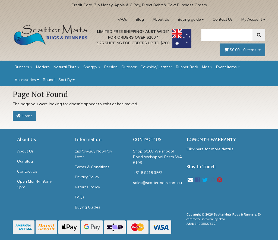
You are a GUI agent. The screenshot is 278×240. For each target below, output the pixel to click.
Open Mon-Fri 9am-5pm (34, 184)
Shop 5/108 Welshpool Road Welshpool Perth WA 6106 (157, 157)
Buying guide (189, 19)
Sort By (65, 79)
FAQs (122, 19)
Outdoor (129, 66)
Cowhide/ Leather (156, 66)
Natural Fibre (65, 66)
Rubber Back (187, 66)
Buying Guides (87, 207)
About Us (161, 19)
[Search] (227, 35)
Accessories (25, 79)
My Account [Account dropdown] (251, 19)
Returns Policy (87, 187)
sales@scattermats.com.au (157, 182)
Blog (140, 19)
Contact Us (223, 19)
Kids (205, 66)
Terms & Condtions (92, 166)
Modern (43, 66)
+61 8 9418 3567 (148, 172)
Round (49, 79)
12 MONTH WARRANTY (211, 139)
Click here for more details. (210, 149)
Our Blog (25, 161)
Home (24, 115)
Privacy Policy (87, 176)
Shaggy (90, 66)
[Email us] (190, 179)
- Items (240, 50)
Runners (22, 66)
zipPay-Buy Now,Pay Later (93, 154)
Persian (111, 66)
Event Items (226, 66)
